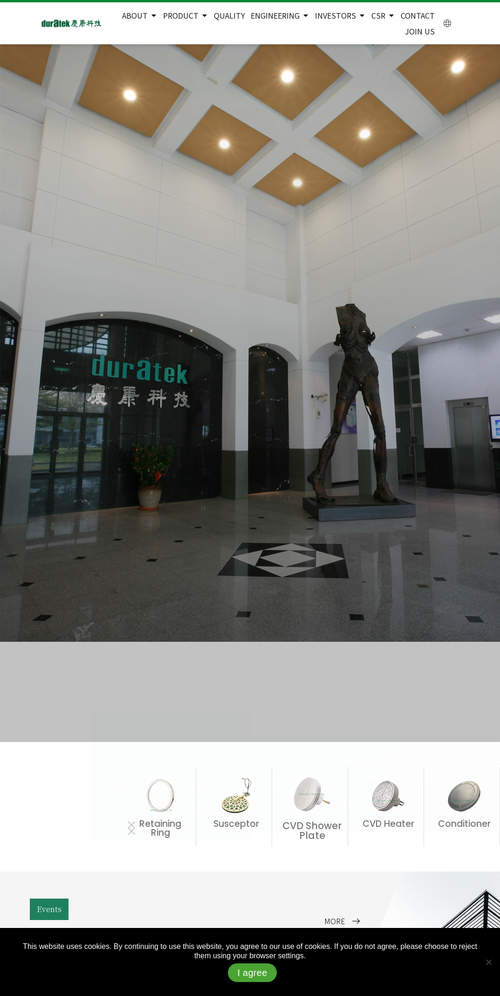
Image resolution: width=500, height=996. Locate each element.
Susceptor (236, 823)
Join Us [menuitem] (420, 31)
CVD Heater (388, 823)
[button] (154, 15)
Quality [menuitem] (229, 15)
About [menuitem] (135, 15)
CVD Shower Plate (312, 830)
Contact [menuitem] (418, 15)
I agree (252, 973)
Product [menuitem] (181, 15)
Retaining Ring (160, 828)
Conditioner (464, 823)
